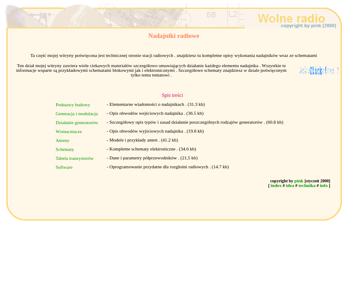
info (323, 185)
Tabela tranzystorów (75, 158)
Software (64, 167)
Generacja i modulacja (77, 113)
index (276, 185)
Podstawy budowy (73, 104)
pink (298, 180)
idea (290, 185)
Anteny (62, 140)
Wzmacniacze (69, 131)
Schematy (65, 149)
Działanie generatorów (77, 122)
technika (306, 185)
